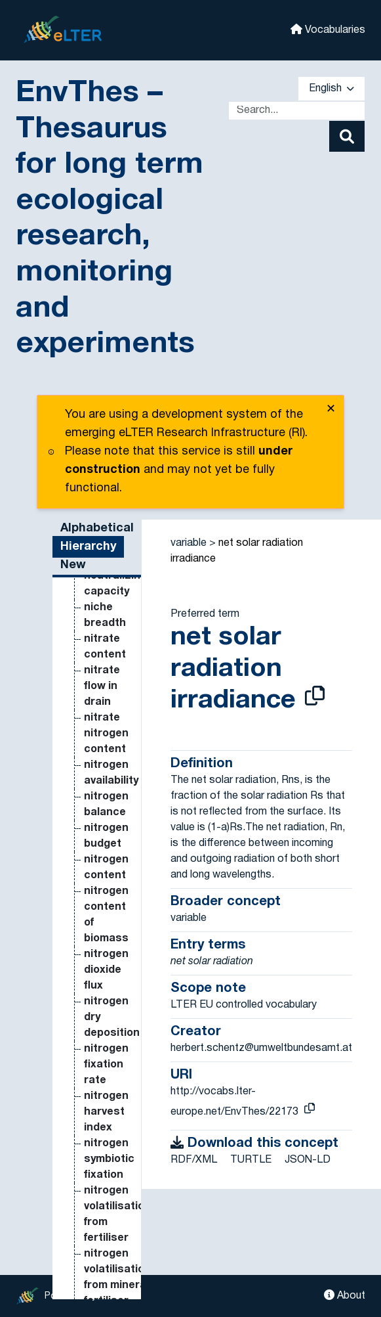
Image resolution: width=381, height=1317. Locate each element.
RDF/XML (193, 1160)
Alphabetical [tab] (97, 528)
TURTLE (250, 1160)
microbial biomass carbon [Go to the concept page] (108, 706)
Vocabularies (328, 29)
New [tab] (73, 565)
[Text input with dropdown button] (296, 110)
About (344, 1295)
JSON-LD (308, 1160)
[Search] (347, 136)
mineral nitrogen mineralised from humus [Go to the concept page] (114, 943)
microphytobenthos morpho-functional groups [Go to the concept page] (135, 880)
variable (188, 543)
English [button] (331, 88)
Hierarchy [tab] (88, 546)
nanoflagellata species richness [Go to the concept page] (121, 1227)
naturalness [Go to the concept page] (116, 1258)
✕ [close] (331, 409)
